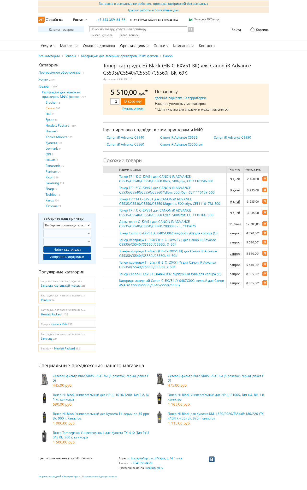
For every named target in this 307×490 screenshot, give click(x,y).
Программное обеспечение (59, 72)
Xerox (50, 200)
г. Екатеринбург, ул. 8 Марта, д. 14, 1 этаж (155, 458)
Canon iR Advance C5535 (179, 137)
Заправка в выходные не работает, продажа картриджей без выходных (153, 3)
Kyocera (51, 142)
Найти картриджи (67, 249)
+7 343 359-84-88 (111, 19)
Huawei (51, 131)
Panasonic (53, 165)
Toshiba (51, 194)
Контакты (207, 45)
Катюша (52, 206)
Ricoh (49, 177)
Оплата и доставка (99, 45)
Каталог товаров (61, 29)
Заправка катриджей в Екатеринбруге (59, 476)
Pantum (51, 171)
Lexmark (52, 148)
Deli (48, 114)
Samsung (52, 183)
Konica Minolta (56, 137)
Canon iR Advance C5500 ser (181, 144)
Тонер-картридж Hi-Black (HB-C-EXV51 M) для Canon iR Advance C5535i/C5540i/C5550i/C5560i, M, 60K (168, 253)
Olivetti (51, 160)
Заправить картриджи (67, 257)
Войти (236, 29)
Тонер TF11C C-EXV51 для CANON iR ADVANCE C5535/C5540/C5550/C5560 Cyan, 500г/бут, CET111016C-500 (166, 212)
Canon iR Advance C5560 (125, 144)
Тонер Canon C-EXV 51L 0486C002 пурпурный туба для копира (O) (170, 274)
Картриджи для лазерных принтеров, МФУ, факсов (119, 55)
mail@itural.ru (154, 468)
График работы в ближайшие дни (153, 10)
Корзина (262, 29)
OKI (48, 154)
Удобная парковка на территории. (181, 97)
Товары (70, 55)
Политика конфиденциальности (99, 476)
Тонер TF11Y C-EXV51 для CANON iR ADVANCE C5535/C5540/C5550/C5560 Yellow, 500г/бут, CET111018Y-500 (167, 190)
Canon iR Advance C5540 (125, 137)
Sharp (50, 188)
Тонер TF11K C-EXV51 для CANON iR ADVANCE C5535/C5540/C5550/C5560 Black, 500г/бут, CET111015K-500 (166, 178)
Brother (51, 102)
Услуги (43, 79)
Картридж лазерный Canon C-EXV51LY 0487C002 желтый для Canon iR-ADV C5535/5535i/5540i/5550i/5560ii (171, 282)
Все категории (49, 55)
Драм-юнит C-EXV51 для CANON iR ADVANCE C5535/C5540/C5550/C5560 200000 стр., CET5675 (157, 223)
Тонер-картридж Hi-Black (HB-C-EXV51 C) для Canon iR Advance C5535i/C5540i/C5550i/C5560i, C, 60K (167, 242)
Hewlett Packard (57, 125)
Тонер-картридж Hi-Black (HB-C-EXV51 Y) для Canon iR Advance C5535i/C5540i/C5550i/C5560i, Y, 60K (167, 264)
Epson (50, 119)
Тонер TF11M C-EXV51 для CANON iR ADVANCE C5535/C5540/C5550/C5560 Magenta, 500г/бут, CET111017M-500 (169, 201)
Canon (168, 55)
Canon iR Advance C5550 (232, 137)
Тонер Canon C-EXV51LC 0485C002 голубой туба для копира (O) (168, 233)
